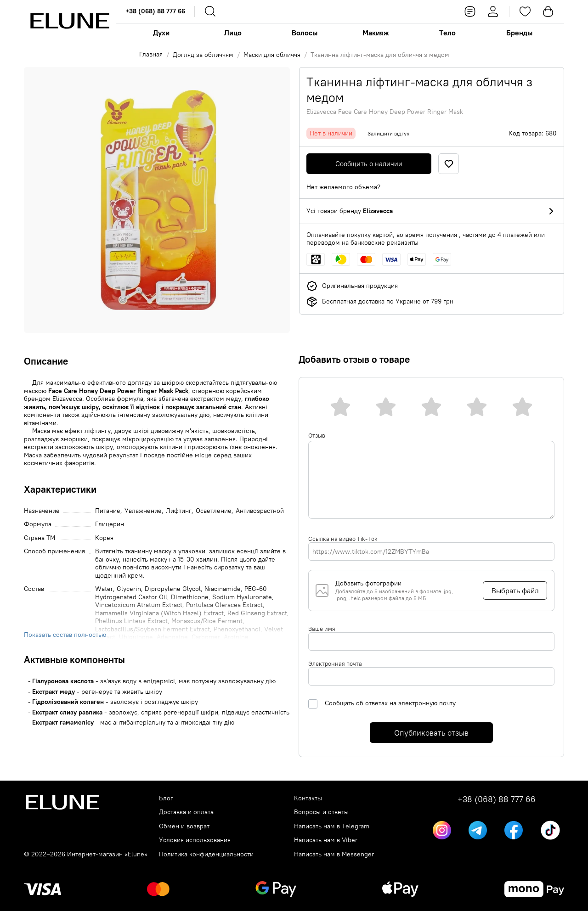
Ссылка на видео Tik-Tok (343, 538)
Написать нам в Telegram (331, 826)
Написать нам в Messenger (334, 854)
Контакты (308, 798)
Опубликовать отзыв (431, 733)
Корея (104, 538)
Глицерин (109, 524)
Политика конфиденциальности (206, 854)
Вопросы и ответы (321, 812)
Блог (166, 798)
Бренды (519, 32)
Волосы (304, 32)
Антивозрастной (260, 511)
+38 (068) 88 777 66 (155, 11)
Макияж (375, 32)
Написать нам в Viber (325, 840)
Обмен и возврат (184, 826)
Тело (447, 32)
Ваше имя (321, 628)
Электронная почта (335, 663)
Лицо (233, 32)
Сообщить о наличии (368, 163)
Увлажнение (143, 511)
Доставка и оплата (186, 812)
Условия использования (195, 840)
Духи (161, 32)
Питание (107, 511)
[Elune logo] (70, 21)
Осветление (214, 511)
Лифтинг (179, 511)
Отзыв (316, 435)
